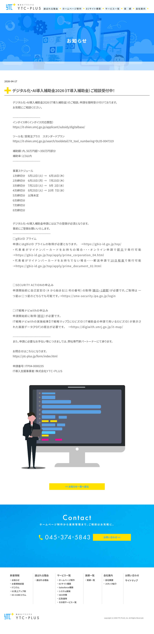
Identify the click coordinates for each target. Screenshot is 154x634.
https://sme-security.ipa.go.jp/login (89, 296)
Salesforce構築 (66, 587)
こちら (29, 351)
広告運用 (63, 598)
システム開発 (65, 591)
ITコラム (15, 587)
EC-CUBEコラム (19, 594)
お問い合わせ (132, 575)
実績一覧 (91, 580)
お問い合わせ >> (112, 537)
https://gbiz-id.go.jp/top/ (102, 244)
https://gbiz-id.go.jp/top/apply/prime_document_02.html (58, 266)
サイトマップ (131, 580)
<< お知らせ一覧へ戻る (77, 486)
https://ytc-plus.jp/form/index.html (35, 356)
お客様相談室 (18, 583)
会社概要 (109, 580)
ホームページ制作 (67, 580)
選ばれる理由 (42, 580)
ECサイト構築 (65, 583)
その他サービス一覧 (68, 602)
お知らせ (15, 580)
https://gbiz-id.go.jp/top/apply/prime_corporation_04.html (60, 255)
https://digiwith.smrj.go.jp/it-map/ (97, 327)
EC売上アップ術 (19, 591)
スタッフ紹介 (111, 583)
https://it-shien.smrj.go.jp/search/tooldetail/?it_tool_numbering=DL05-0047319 (63, 141)
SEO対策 (63, 594)
